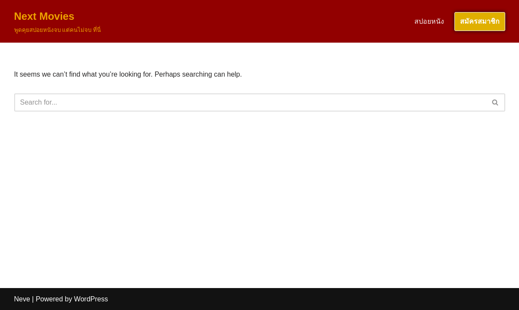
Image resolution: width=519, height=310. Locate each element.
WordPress (91, 299)
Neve (22, 299)
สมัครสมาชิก (480, 21)
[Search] (250, 102)
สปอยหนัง (429, 21)
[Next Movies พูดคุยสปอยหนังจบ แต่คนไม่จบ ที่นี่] (57, 21)
